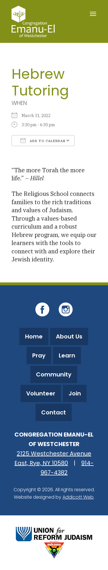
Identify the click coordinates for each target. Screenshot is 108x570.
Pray (39, 355)
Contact (53, 412)
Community (53, 374)
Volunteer (40, 393)
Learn (67, 355)
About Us (69, 336)
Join (75, 393)
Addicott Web (78, 497)
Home (34, 336)
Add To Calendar (43, 140)
